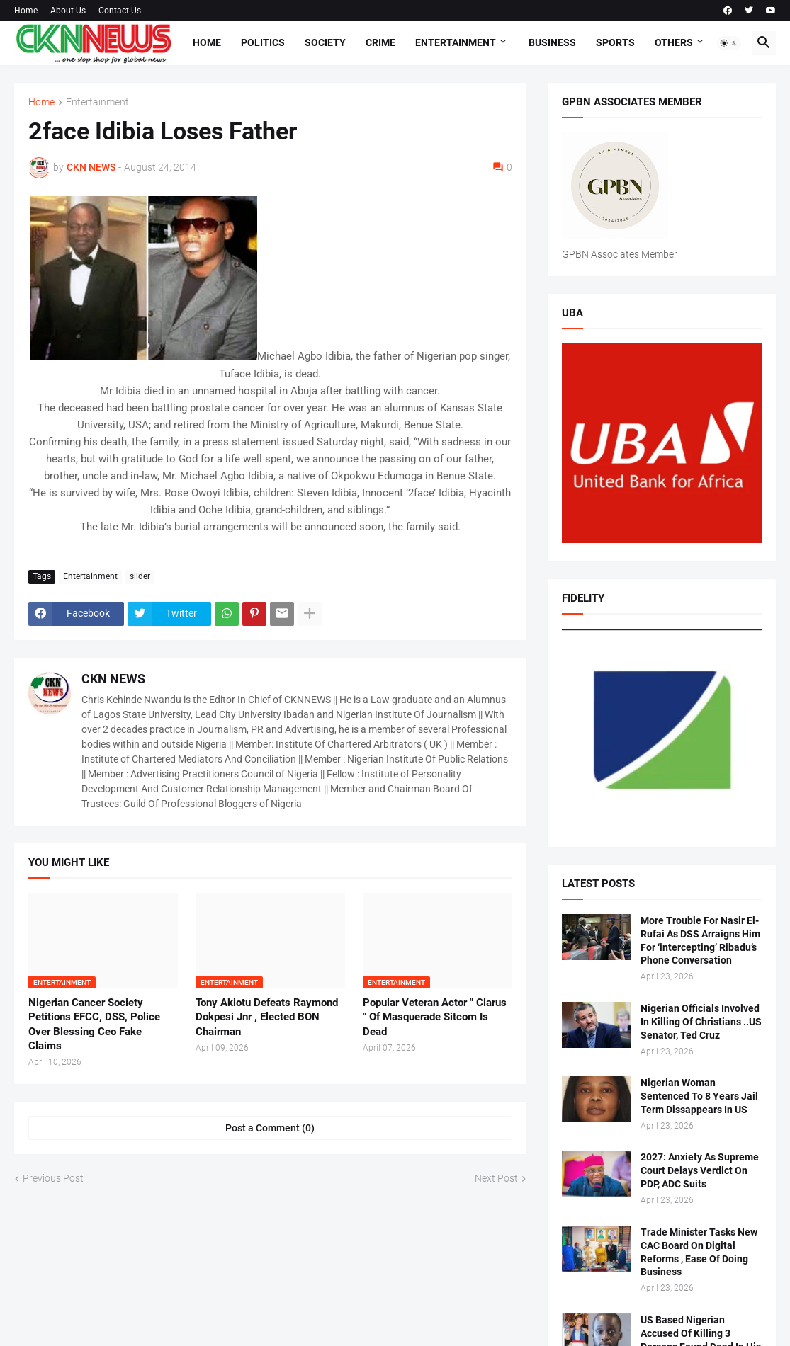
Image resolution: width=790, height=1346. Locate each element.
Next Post (496, 1178)
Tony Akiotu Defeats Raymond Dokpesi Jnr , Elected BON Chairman (267, 1017)
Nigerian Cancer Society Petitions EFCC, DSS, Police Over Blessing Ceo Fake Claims (94, 1024)
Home (26, 11)
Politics (263, 42)
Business (552, 42)
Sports (615, 42)
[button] (729, 43)
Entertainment (455, 42)
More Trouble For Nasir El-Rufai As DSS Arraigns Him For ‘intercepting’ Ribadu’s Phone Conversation (700, 940)
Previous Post (53, 1178)
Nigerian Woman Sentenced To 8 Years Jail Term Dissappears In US (699, 1096)
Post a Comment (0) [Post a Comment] (270, 1128)
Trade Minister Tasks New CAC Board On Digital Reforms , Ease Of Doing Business (699, 1252)
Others (674, 42)
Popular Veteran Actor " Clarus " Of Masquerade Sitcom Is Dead (435, 1017)
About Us (68, 11)
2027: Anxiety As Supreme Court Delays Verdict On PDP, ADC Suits (700, 1170)
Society (325, 42)
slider (140, 576)
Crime (380, 42)
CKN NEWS (113, 678)
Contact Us (119, 11)
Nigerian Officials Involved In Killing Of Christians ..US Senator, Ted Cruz (701, 1022)
